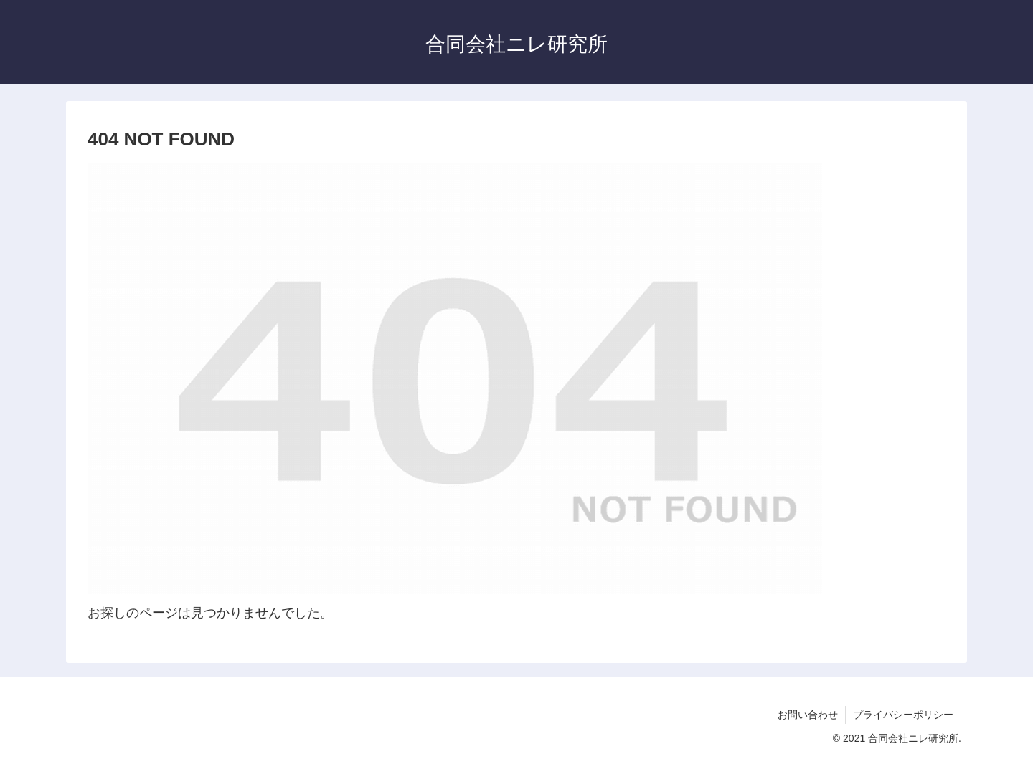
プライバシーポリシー (903, 714)
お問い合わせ (808, 714)
